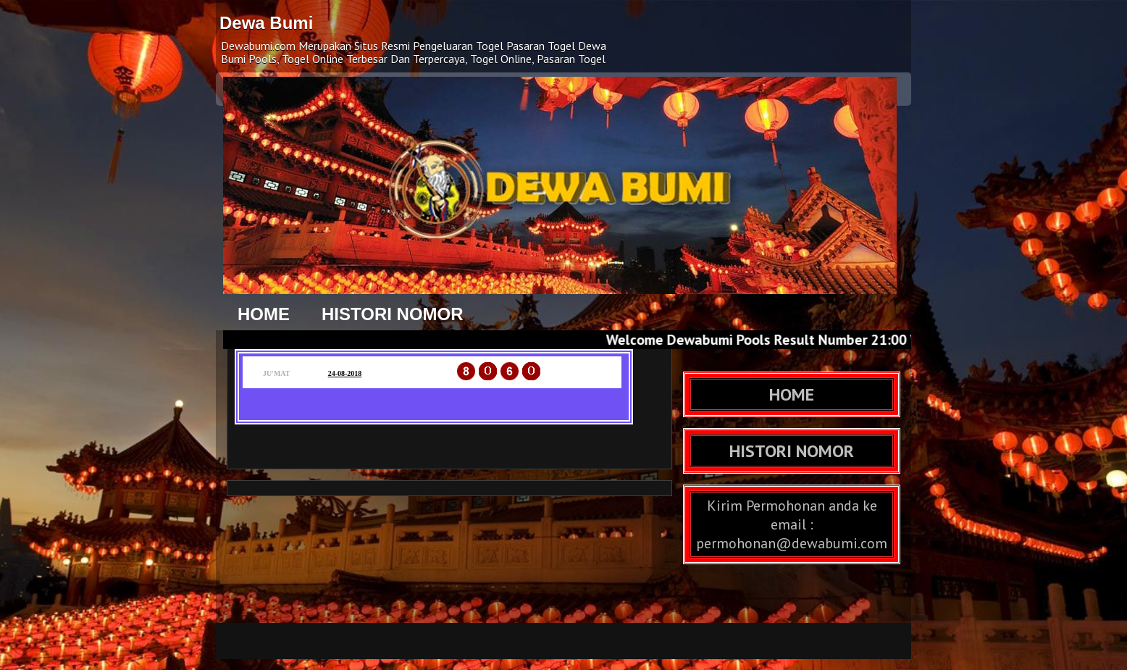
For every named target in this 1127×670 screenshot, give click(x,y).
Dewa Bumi (266, 23)
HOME (264, 314)
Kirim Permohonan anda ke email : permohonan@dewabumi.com (791, 524)
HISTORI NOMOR (393, 314)
